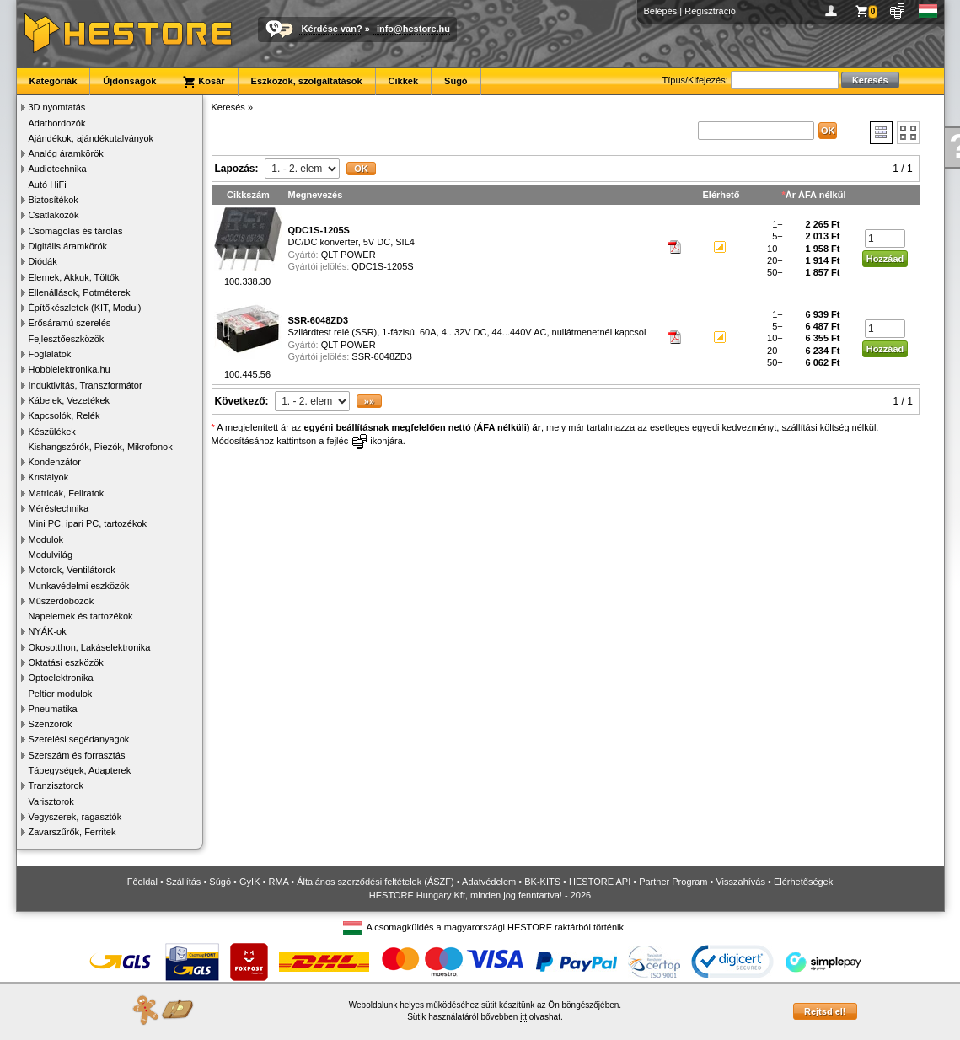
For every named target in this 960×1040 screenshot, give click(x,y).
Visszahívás (740, 881)
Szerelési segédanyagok (79, 739)
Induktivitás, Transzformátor (85, 385)
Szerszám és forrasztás (77, 755)
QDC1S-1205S (382, 266)
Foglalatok (50, 354)
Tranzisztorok (56, 785)
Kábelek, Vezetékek (69, 400)
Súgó (456, 81)
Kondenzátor (55, 462)
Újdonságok (129, 81)
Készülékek (52, 431)
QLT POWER (348, 254)
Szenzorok (50, 724)
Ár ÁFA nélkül (816, 195)
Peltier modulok (61, 694)
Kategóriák (53, 81)
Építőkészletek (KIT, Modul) (85, 308)
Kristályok (49, 477)
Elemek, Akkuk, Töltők (74, 277)
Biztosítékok (53, 200)
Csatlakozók (54, 215)
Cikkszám (248, 195)
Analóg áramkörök (66, 153)
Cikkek (403, 81)
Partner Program (673, 881)
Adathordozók (57, 123)
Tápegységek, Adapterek (80, 770)
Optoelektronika (61, 678)
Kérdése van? (332, 29)
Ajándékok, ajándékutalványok (91, 138)
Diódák (43, 261)
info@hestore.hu (413, 29)
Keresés (228, 107)
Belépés (661, 11)
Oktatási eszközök (66, 662)
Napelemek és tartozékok (81, 616)
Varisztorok (51, 801)
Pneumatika (53, 709)
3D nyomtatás (57, 107)
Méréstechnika (59, 508)
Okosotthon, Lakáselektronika (90, 647)
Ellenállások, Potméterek (80, 292)
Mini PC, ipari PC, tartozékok (88, 523)
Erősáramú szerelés (70, 323)
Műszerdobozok (61, 601)
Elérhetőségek (803, 881)
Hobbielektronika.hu (69, 369)
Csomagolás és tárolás (76, 231)
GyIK (249, 881)
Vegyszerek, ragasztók (75, 817)
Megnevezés (315, 195)
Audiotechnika (58, 169)
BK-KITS (542, 881)
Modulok (46, 539)
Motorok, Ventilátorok (72, 570)
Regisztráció (710, 11)
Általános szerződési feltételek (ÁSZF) (375, 881)
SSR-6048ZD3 (381, 356)
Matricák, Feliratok (67, 493)
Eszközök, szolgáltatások (306, 81)
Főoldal (142, 881)
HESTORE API (599, 881)
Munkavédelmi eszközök (79, 586)
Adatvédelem (489, 881)
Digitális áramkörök (68, 246)
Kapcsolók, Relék (64, 415)
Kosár (203, 81)
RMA (278, 881)
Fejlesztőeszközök (67, 339)
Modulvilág (51, 554)
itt (523, 1016)
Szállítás (183, 881)
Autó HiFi (48, 185)
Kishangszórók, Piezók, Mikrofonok (101, 447)
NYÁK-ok (48, 631)
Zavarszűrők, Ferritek (72, 832)
